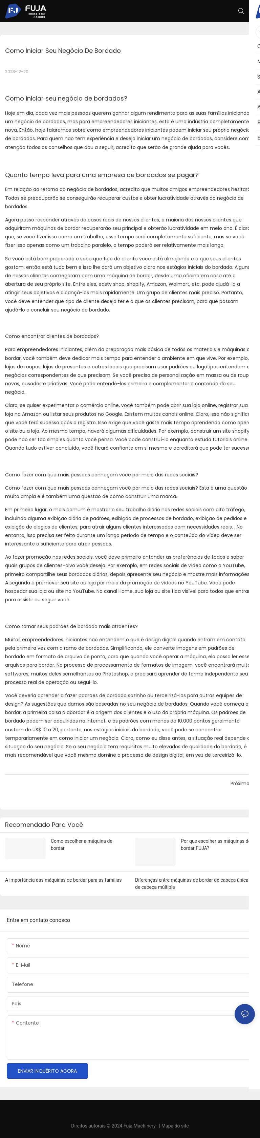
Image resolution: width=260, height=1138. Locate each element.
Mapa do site (175, 1126)
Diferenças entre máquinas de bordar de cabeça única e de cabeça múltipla (193, 883)
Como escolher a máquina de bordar (81, 844)
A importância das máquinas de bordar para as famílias (63, 880)
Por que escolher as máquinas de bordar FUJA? (216, 844)
